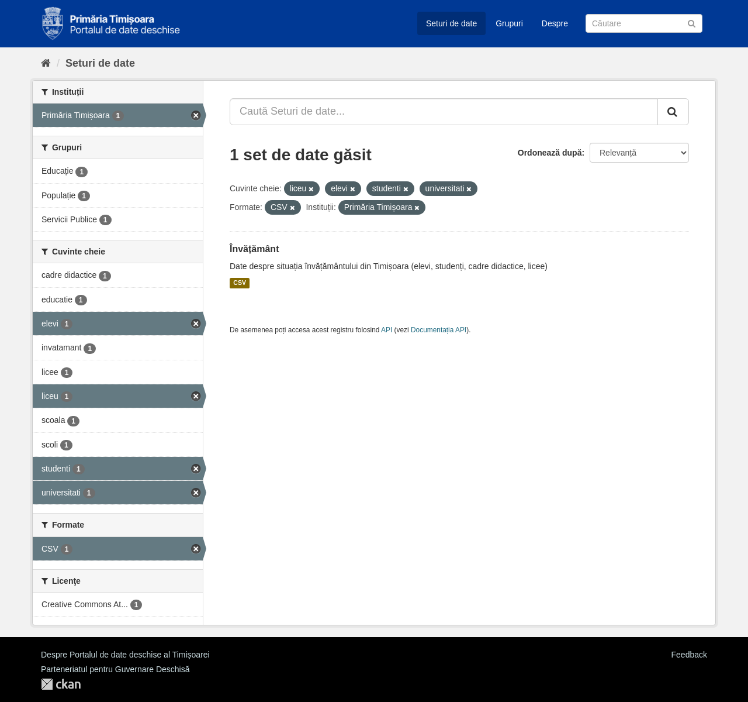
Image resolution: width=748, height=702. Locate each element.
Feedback (689, 654)
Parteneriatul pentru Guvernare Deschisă (115, 669)
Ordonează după (550, 152)
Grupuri (509, 23)
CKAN (61, 684)
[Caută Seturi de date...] (444, 111)
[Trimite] (692, 22)
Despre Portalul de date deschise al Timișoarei (125, 654)
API (386, 330)
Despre (555, 23)
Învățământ (254, 249)
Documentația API (438, 330)
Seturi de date (451, 23)
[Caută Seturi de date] (644, 23)
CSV (239, 283)
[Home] (46, 63)
